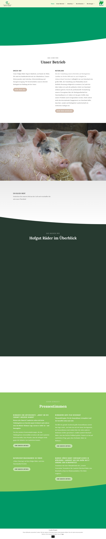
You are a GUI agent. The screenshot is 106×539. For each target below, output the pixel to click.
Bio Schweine (79, 3)
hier (63, 534)
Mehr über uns (20, 90)
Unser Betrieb (60, 3)
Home (52, 3)
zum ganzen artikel (64, 446)
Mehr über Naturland (64, 111)
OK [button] (53, 536)
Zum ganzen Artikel (22, 445)
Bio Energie (90, 3)
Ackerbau (70, 3)
